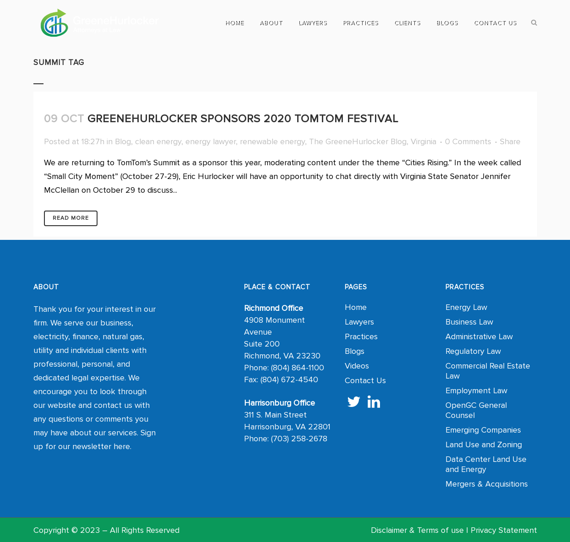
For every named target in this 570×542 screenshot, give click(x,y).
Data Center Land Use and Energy (486, 464)
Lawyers (359, 322)
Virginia (423, 141)
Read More (71, 218)
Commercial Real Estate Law (487, 371)
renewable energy (272, 141)
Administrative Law (479, 336)
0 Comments (468, 141)
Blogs (354, 351)
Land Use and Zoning (483, 444)
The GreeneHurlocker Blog (358, 141)
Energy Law (466, 307)
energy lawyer (210, 141)
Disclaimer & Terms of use (417, 530)
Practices (361, 336)
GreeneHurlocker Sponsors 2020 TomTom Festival (242, 118)
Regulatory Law (473, 351)
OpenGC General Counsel (476, 410)
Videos (357, 366)
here (122, 446)
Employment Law (476, 390)
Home (356, 307)
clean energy (158, 141)
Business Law (469, 322)
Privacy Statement (504, 530)
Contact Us (365, 380)
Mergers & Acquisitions (486, 484)
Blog (123, 141)
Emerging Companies (483, 430)
